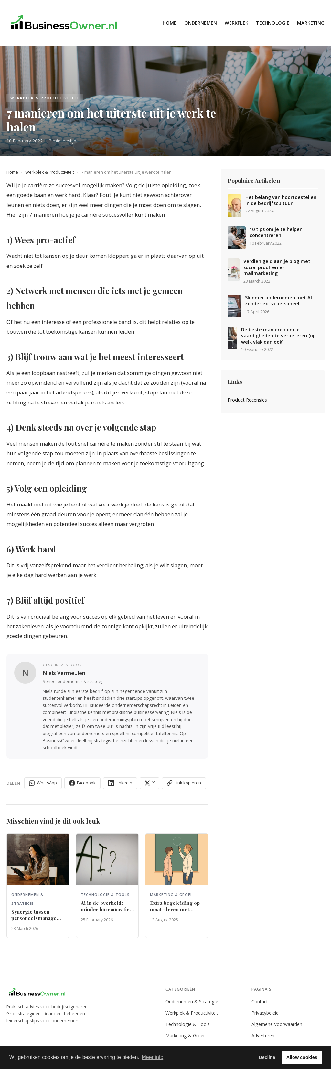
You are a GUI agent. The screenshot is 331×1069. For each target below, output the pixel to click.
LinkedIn (120, 783)
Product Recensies (247, 400)
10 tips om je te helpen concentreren (276, 232)
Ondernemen (200, 23)
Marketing (311, 23)
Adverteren (262, 1035)
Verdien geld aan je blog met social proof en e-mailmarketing (276, 267)
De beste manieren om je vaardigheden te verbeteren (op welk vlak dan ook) (278, 336)
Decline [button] (267, 1057)
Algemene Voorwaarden (276, 1024)
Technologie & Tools (188, 1024)
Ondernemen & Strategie (192, 1001)
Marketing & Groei (185, 1035)
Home (169, 23)
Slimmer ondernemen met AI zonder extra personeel (278, 301)
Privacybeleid (265, 1013)
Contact (259, 1001)
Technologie (272, 23)
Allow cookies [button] (301, 1057)
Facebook (82, 783)
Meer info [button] (152, 1057)
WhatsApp (43, 783)
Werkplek (236, 23)
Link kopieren (184, 783)
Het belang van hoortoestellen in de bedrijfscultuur (280, 200)
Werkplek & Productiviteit (49, 172)
